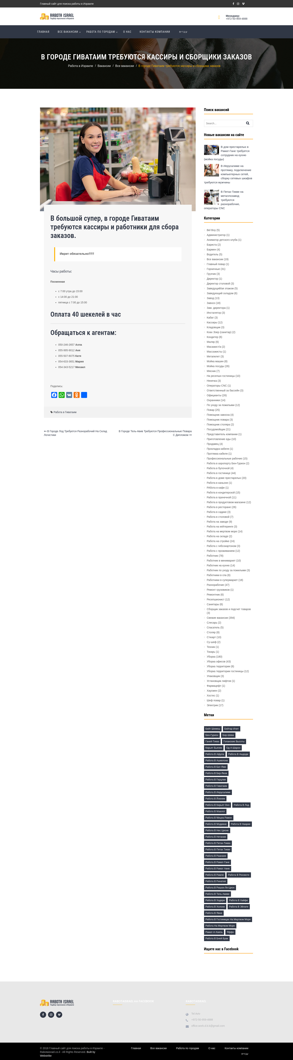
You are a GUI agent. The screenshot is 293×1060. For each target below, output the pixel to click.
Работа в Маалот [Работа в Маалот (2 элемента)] (215, 811)
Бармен (211, 249)
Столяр (211, 632)
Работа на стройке (218, 541)
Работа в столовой (218, 516)
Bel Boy (211, 230)
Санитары (213, 604)
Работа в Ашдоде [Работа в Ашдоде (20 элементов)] (238, 754)
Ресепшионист (216, 599)
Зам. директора (216, 307)
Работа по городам (100, 31)
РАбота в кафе (216, 487)
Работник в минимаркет (221, 560)
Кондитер (212, 337)
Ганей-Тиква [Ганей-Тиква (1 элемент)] (212, 741)
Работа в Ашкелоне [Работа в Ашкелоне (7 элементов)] (217, 760)
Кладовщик (213, 327)
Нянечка (212, 380)
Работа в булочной (218, 468)
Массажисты (214, 351)
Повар (211, 409)
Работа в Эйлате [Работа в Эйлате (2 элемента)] (238, 906)
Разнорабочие (215, 584)
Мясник (211, 371)
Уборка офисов (216, 661)
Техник (211, 646)
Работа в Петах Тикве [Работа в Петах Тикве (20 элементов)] (218, 849)
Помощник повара (218, 419)
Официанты (214, 395)
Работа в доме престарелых (224, 477)
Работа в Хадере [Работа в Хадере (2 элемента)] (215, 900)
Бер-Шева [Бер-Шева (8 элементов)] (228, 735)
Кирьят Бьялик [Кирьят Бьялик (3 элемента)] (214, 747)
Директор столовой (218, 283)
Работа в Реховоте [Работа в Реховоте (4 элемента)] (238, 874)
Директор (212, 278)
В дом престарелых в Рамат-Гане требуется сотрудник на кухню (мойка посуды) (227, 153)
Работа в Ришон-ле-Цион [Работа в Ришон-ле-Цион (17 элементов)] (220, 887)
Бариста (212, 244)
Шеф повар (214, 700)
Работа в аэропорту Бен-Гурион (226, 463)
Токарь (211, 651)
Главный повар (216, 264)
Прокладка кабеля (218, 448)
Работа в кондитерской (221, 492)
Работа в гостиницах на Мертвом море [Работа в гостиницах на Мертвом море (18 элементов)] (228, 919)
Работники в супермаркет (222, 580)
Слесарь (212, 622)
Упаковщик (213, 676)
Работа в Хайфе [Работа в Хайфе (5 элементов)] (238, 900)
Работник (212, 555)
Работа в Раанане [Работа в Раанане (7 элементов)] (216, 855)
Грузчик (211, 273)
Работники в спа (217, 575)
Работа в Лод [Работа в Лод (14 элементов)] (241, 805)
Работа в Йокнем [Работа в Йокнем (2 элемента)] (215, 798)
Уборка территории (218, 666)
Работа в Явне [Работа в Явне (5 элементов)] (214, 913)
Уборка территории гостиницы (225, 671)
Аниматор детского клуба (222, 239)
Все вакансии (68, 31)
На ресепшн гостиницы (221, 375)
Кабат (210, 317)
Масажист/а (214, 346)
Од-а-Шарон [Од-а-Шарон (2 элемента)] (233, 747)
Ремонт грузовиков (218, 589)
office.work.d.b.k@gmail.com (208, 1025)
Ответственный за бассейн (223, 390)
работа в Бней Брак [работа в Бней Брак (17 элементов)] (217, 938)
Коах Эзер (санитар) (219, 332)
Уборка (211, 656)
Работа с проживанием (221, 550)
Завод (210, 298)
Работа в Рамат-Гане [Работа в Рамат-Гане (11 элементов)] (217, 862)
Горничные (213, 268)
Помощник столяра (218, 424)
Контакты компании (155, 31)
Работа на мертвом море (222, 531)
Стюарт (211, 637)
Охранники (213, 400)
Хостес (211, 695)
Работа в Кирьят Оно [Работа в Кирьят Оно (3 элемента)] (218, 805)
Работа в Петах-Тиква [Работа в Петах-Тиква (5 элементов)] (218, 843)
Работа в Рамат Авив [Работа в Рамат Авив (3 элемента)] (218, 868)
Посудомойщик (216, 429)
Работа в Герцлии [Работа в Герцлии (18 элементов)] (216, 779)
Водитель (212, 254)
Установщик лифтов (219, 680)
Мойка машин (215, 361)
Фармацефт (214, 685)
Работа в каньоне (217, 482)
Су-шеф (212, 642)
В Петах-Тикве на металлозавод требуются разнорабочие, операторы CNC (223, 200)
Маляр (211, 341)
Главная (43, 31)
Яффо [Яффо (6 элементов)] (230, 932)
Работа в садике (217, 511)
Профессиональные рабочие (224, 458)
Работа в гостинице (218, 473)
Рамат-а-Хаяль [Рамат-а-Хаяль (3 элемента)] (214, 932)
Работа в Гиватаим (65, 412)
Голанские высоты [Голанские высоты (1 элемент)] (233, 741)
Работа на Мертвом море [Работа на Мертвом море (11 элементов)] (220, 925)
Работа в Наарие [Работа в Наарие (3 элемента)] (240, 824)
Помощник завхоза (218, 414)
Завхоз (211, 302)
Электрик (212, 705)
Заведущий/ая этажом (220, 288)
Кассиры (212, 322)
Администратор (216, 234)
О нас (127, 31)
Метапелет (213, 356)
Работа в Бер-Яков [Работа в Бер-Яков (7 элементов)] (216, 773)
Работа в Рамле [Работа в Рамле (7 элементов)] (215, 874)
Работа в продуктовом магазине (226, 502)
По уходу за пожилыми (221, 405)
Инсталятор (214, 312)
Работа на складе (217, 536)
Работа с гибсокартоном (221, 545)
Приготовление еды (219, 439)
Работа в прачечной (219, 497)
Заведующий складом (220, 293)
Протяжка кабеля (217, 453)
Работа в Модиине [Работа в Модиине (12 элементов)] (216, 824)
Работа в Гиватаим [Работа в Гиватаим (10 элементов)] (216, 785)
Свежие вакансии (217, 617)
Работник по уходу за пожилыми (226, 570)
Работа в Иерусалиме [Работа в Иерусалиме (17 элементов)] (218, 792)
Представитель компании (222, 434)
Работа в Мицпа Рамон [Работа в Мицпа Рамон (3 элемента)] (219, 817)
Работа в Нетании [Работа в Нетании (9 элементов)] (216, 836)
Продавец (213, 443)
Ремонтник (213, 594)
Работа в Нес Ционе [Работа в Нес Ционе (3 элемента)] (217, 830)
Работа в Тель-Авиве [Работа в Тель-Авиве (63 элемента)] (217, 894)
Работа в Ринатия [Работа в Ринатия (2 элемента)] (216, 881)
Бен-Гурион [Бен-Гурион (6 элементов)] (212, 735)
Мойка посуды (215, 366)
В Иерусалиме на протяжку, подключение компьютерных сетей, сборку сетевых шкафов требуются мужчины (228, 174)
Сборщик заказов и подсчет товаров (229, 609)
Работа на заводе (217, 521)
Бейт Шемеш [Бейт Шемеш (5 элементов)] (213, 728)
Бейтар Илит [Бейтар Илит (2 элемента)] (231, 728)
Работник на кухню (218, 565)
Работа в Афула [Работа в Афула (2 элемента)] (215, 754)
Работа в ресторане (219, 507)
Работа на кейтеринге (220, 526)
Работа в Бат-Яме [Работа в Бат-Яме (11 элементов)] (216, 766)
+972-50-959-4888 (236, 18)
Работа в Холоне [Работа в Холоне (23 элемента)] (215, 906)
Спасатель (213, 627)
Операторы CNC (217, 385)
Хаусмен (212, 690)
